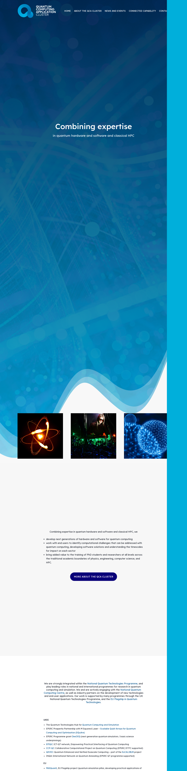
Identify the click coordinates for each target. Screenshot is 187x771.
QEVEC (49, 752)
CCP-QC (50, 748)
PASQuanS (51, 768)
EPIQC (49, 744)
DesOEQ (76, 736)
